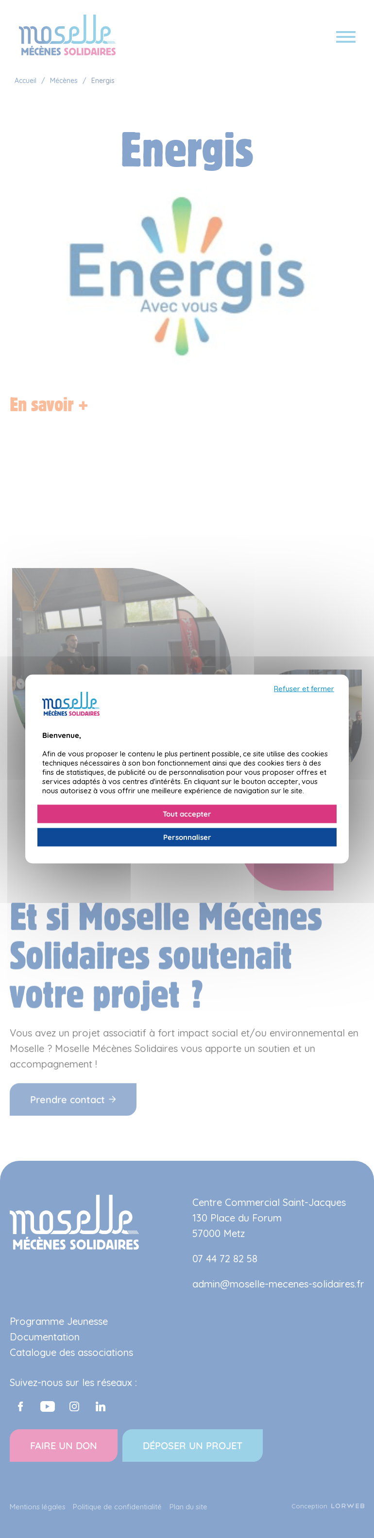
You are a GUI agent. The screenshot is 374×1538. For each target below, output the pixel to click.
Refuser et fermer (304, 689)
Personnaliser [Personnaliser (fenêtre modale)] (187, 837)
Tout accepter (187, 814)
